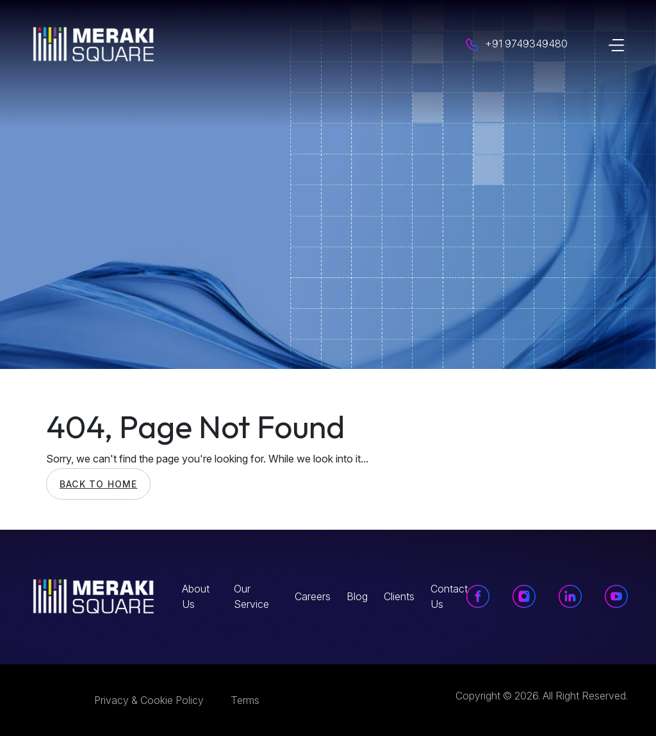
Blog (357, 596)
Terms (245, 700)
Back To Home (98, 483)
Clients (399, 596)
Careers (313, 596)
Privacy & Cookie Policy (149, 700)
